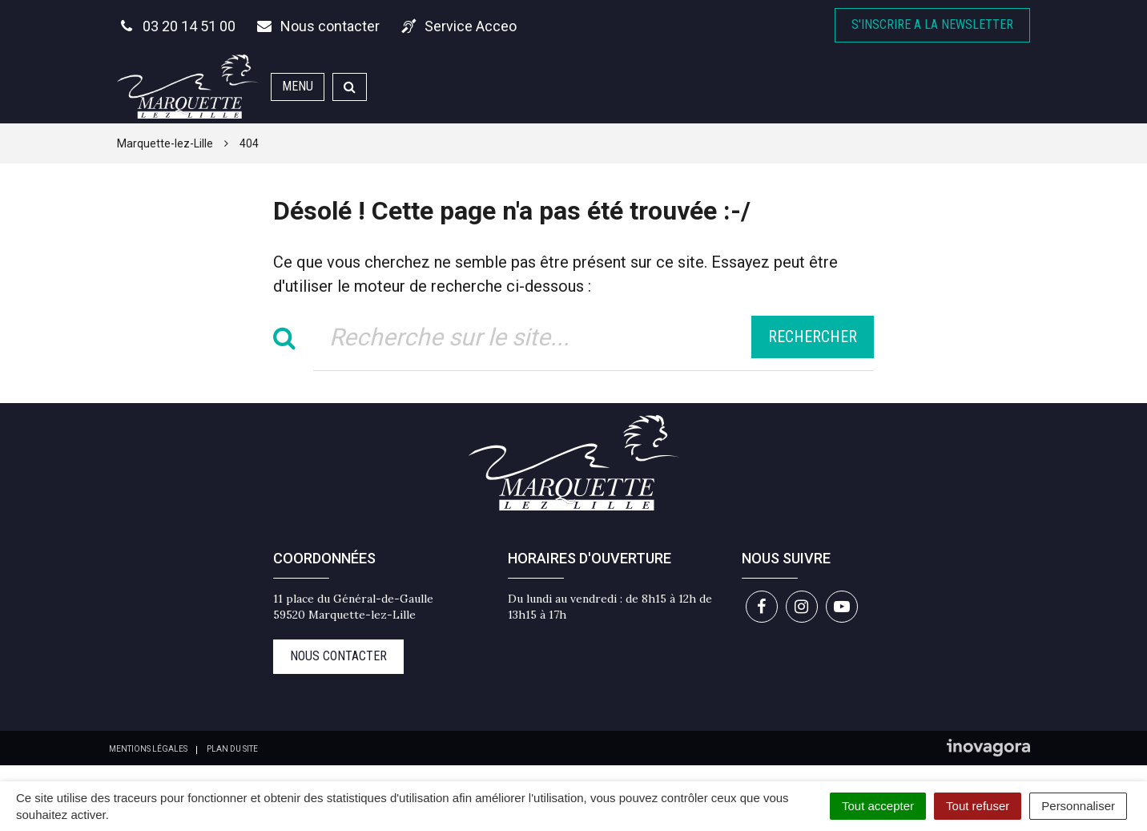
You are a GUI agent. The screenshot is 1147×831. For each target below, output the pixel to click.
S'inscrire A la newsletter (932, 24)
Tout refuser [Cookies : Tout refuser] (977, 806)
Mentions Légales (148, 748)
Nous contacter (338, 656)
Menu (297, 86)
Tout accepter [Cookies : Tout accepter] (878, 806)
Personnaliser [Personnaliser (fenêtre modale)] (1078, 806)
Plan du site (232, 748)
